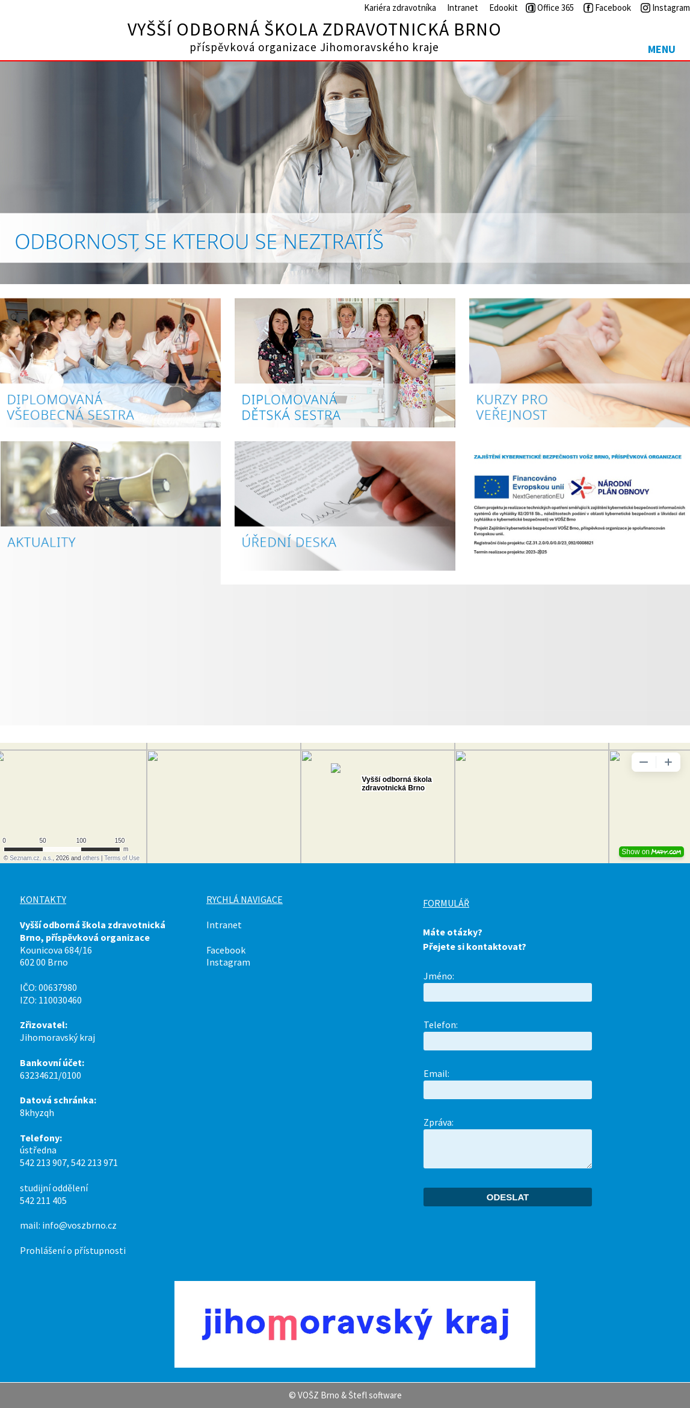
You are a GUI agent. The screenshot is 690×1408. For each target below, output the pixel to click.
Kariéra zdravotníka (400, 7)
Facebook (225, 950)
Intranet (462, 7)
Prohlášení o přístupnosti (73, 1250)
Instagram (228, 962)
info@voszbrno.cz (79, 1225)
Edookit (503, 7)
